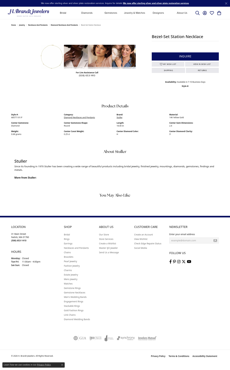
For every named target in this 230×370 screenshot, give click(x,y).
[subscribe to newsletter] (215, 240)
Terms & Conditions (179, 356)
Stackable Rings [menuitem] (72, 305)
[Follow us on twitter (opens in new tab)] (184, 262)
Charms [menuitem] (68, 270)
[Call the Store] (18, 240)
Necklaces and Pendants (38, 25)
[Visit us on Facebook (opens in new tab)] (170, 262)
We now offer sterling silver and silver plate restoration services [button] (156, 3)
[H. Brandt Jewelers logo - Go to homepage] (28, 13)
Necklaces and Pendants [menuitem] (76, 247)
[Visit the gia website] (79, 338)
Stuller (120, 117)
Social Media (140, 247)
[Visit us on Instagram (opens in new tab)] (178, 262)
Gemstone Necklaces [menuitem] (74, 292)
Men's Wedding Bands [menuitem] (75, 296)
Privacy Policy (158, 356)
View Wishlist (140, 239)
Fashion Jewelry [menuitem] (72, 265)
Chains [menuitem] (67, 252)
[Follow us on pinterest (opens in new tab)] (174, 262)
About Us (182, 13)
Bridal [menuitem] (67, 234)
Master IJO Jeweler (108, 247)
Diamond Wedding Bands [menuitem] (77, 319)
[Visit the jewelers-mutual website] (147, 338)
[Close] (226, 3)
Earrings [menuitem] (68, 243)
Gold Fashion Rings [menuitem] (74, 310)
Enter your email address (182, 234)
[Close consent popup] (62, 365)
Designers (158, 13)
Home (13, 25)
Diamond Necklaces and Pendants (64, 25)
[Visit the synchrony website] (126, 338)
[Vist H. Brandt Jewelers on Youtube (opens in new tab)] (189, 262)
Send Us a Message (109, 252)
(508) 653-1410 (87, 75)
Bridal (63, 13)
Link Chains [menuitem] (70, 314)
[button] (197, 13)
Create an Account (143, 234)
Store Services (106, 239)
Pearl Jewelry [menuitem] (70, 261)
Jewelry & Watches (134, 13)
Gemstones (110, 13)
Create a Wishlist (107, 243)
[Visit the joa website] (109, 338)
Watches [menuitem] (68, 283)
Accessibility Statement (204, 356)
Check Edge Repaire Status (147, 243)
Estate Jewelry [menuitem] (71, 274)
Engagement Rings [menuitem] (73, 301)
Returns (202, 70)
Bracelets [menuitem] (68, 256)
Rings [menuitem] (66, 239)
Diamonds (86, 13)
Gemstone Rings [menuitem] (72, 288)
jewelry (22, 25)
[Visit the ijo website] (95, 338)
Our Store (104, 234)
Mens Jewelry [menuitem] (70, 279)
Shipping (168, 70)
